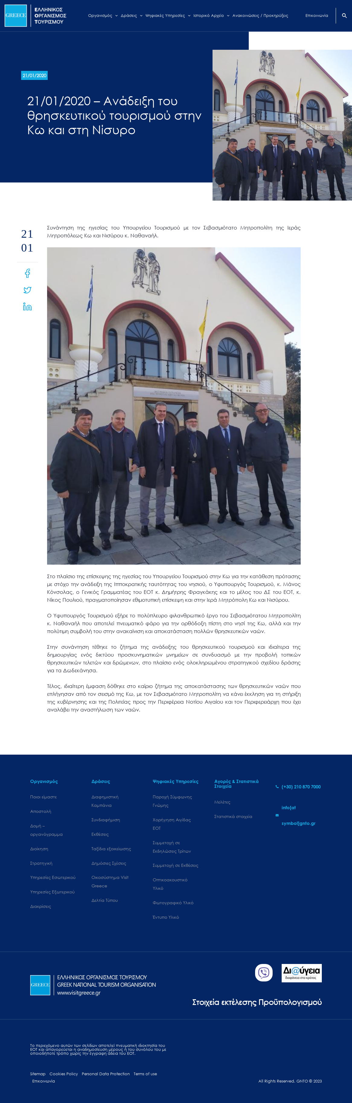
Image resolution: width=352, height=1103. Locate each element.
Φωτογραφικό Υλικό (173, 902)
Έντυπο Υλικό (166, 917)
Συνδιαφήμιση (105, 819)
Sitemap (38, 1073)
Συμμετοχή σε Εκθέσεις (175, 865)
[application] (115, 15)
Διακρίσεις (40, 906)
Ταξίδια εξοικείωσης (111, 848)
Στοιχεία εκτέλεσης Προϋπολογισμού (257, 1001)
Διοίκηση (39, 848)
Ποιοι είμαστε (43, 797)
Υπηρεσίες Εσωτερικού (52, 877)
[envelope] (299, 815)
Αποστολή (40, 811)
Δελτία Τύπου (104, 900)
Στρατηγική (41, 863)
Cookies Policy (64, 1073)
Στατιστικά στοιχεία (233, 816)
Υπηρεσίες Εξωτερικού (52, 892)
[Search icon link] (344, 16)
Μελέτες (222, 802)
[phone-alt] (298, 786)
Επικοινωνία (43, 1081)
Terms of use (145, 1073)
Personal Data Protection (106, 1073)
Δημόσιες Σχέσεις (108, 863)
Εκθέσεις (100, 834)
